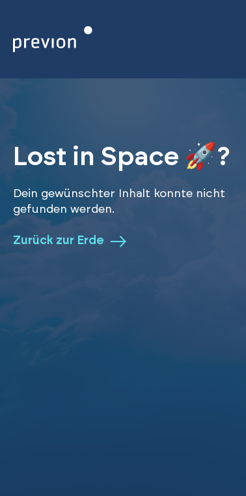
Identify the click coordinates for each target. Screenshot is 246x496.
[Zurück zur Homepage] (52, 39)
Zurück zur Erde (69, 241)
